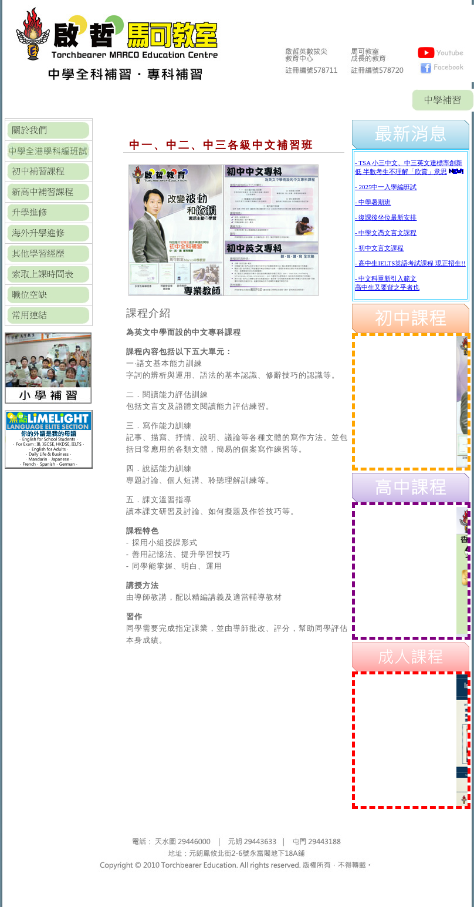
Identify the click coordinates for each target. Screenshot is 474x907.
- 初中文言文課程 (379, 247)
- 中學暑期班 (373, 202)
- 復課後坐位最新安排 (386, 217)
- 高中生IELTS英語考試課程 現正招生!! (410, 263)
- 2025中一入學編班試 (386, 186)
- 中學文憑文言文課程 (386, 232)
